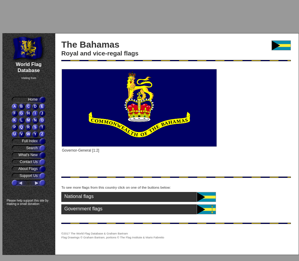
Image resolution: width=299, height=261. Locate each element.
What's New (28, 155)
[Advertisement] (38, 16)
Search (32, 148)
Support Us (29, 176)
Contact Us (29, 162)
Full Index (30, 141)
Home (33, 99)
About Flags (28, 169)
